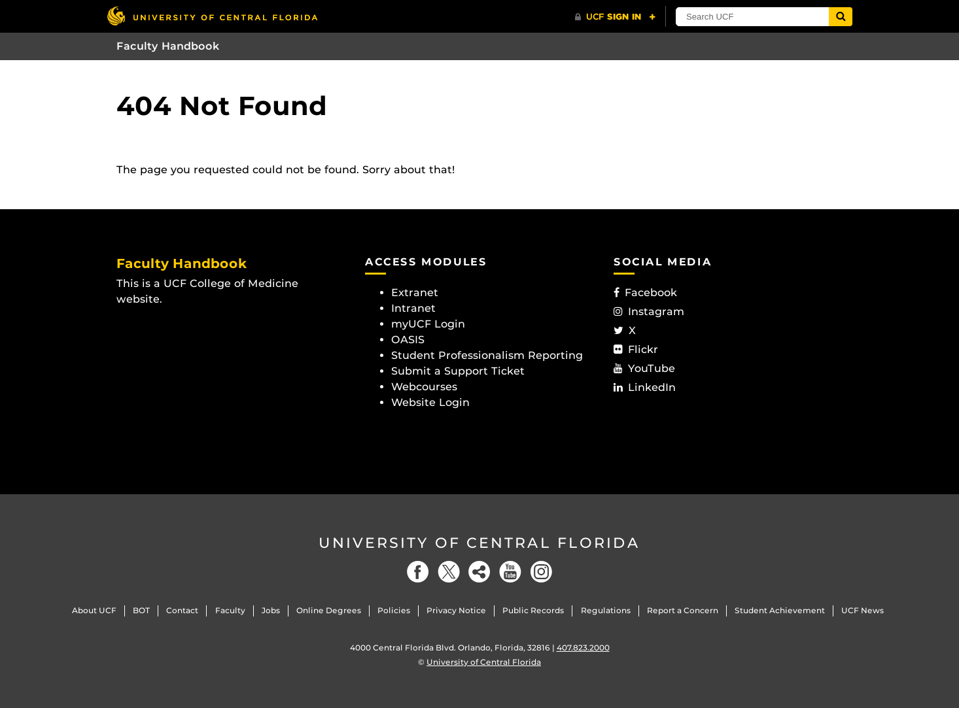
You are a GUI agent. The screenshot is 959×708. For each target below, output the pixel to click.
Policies (393, 610)
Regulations (606, 610)
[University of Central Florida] (212, 16)
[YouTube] (510, 571)
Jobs (271, 610)
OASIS (408, 339)
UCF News (862, 610)
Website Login (430, 402)
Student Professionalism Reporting (487, 355)
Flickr (636, 349)
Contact (182, 610)
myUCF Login (428, 324)
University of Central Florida (479, 543)
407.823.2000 (583, 647)
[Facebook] (418, 571)
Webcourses (424, 386)
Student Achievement (780, 610)
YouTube (644, 368)
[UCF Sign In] (615, 17)
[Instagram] (541, 571)
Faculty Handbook (168, 46)
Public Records (533, 610)
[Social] (479, 571)
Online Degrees (328, 610)
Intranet (413, 308)
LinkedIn (645, 387)
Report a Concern (682, 610)
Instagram (649, 311)
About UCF (94, 610)
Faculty (230, 610)
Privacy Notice (456, 610)
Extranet (414, 292)
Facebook (645, 292)
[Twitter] (449, 571)
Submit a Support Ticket (458, 371)
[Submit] (840, 16)
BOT (141, 610)
